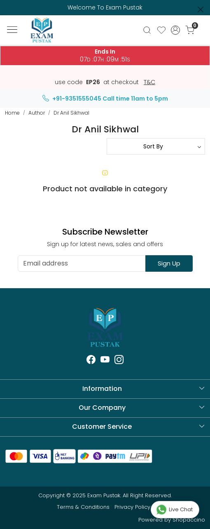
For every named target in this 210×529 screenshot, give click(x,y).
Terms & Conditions (83, 507)
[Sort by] (156, 146)
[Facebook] (91, 361)
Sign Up (169, 263)
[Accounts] (175, 30)
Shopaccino (189, 520)
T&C (149, 82)
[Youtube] (105, 361)
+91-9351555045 (71, 98)
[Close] (200, 9)
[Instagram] (119, 361)
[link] (147, 30)
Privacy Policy (132, 507)
